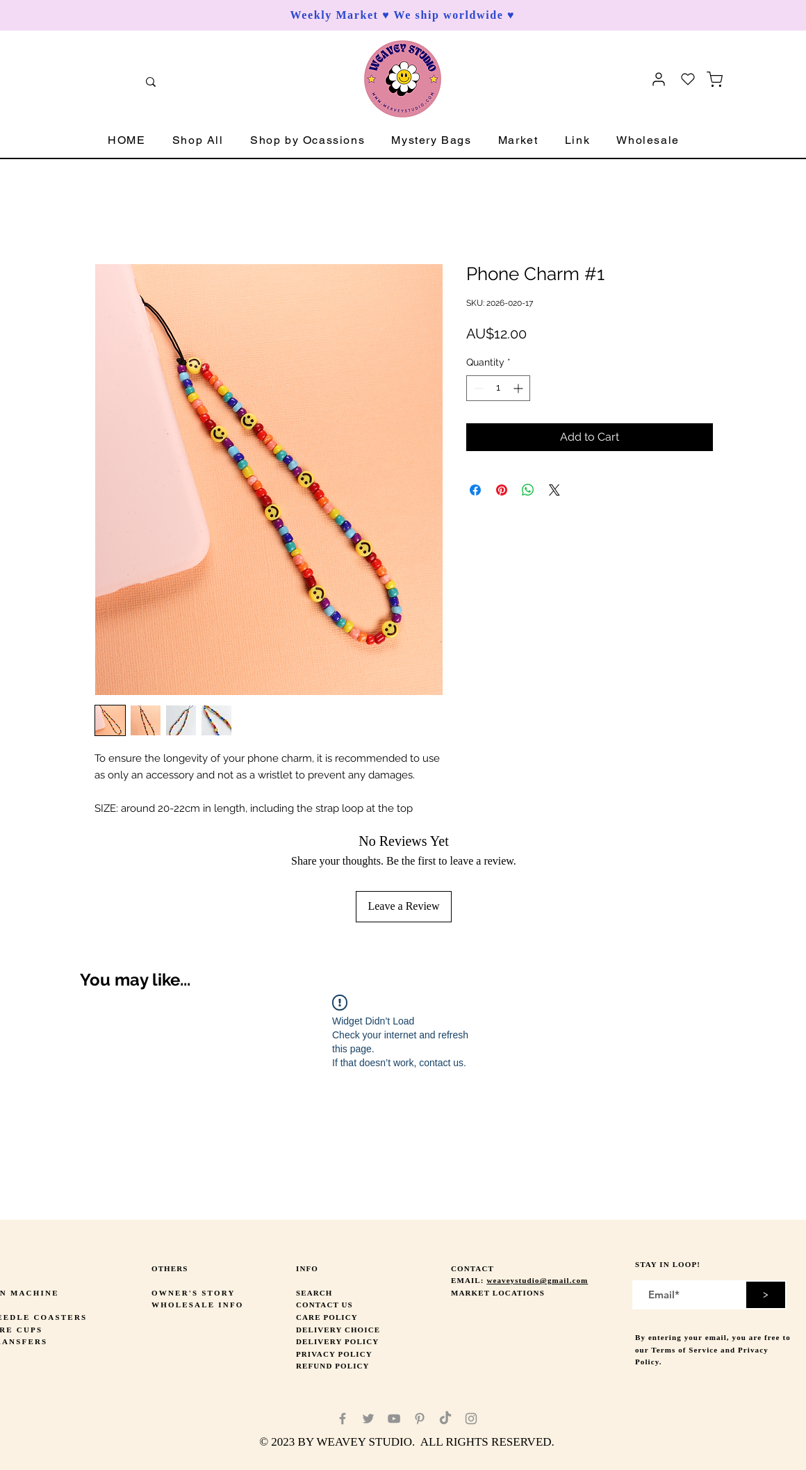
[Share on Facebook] (475, 490)
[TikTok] (445, 1418)
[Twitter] (368, 1418)
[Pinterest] (419, 1418)
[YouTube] (394, 1418)
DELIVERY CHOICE (338, 1329)
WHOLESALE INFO (197, 1304)
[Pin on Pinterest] (501, 490)
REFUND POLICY (333, 1366)
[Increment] (519, 388)
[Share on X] (554, 490)
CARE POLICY (327, 1317)
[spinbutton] (498, 388)
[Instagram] (471, 1418)
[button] (198, 140)
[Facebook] (342, 1418)
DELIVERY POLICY (337, 1341)
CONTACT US (324, 1304)
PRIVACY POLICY (334, 1354)
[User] (658, 79)
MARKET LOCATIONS (498, 1293)
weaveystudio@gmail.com (537, 1280)
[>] (766, 1294)
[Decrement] (477, 388)
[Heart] (687, 79)
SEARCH (314, 1293)
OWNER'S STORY (193, 1293)
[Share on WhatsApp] (528, 490)
